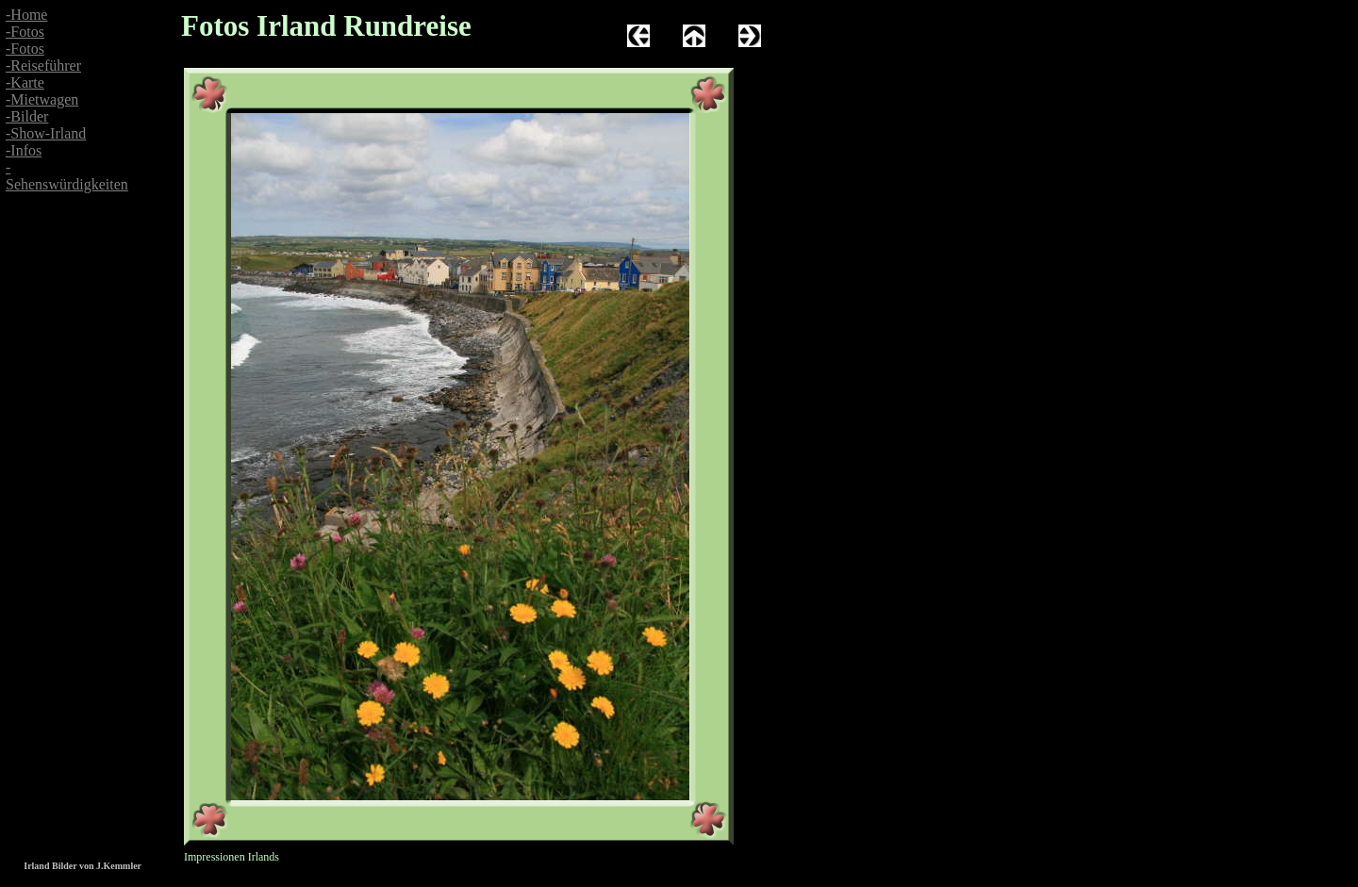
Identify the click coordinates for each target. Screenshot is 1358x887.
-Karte (25, 82)
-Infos (23, 150)
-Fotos (25, 32)
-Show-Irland (46, 133)
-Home (26, 15)
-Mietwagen (42, 99)
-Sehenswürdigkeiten (67, 175)
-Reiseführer (43, 65)
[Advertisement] (56, 385)
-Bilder (27, 116)
